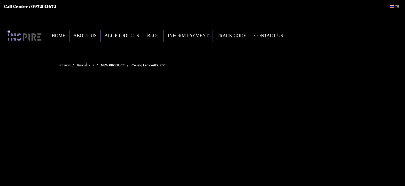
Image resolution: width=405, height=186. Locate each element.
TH (394, 6)
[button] (295, 36)
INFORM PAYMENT (188, 36)
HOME (58, 36)
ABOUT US (85, 36)
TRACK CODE (231, 36)
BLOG (153, 36)
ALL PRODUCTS (122, 36)
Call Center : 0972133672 (30, 6)
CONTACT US (268, 36)
